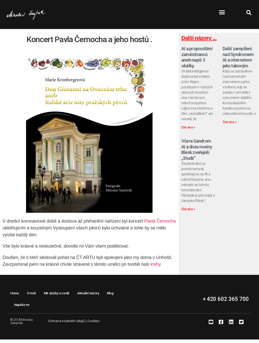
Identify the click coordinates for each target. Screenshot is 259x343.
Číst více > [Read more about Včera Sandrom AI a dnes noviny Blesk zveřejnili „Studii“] (188, 213)
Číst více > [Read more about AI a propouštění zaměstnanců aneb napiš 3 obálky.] (188, 131)
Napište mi (21, 308)
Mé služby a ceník (56, 297)
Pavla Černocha (160, 224)
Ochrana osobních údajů (66, 324)
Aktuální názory (88, 297)
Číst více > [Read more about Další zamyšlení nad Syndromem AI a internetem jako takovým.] (229, 126)
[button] (222, 12)
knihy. (156, 268)
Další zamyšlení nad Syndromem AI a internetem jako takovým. (238, 61)
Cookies (93, 324)
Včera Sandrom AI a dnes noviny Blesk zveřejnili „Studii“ (196, 153)
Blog (110, 297)
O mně (31, 297)
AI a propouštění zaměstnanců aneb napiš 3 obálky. (196, 61)
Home (14, 297)
